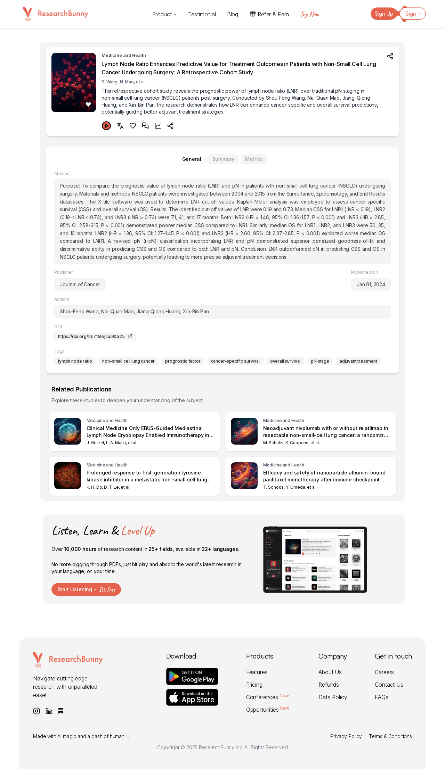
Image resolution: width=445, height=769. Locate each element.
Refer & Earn (269, 14)
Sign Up (384, 13)
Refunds (328, 684)
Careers (384, 672)
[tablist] (222, 159)
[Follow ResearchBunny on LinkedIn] (49, 711)
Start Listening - (86, 589)
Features (257, 672)
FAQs (381, 697)
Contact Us (389, 684)
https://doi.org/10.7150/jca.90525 (95, 336)
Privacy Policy (346, 736)
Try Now (309, 14)
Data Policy (332, 697)
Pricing (254, 684)
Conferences (268, 697)
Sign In (413, 13)
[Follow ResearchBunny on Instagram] (36, 711)
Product (164, 14)
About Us (330, 672)
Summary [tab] (223, 159)
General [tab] (191, 159)
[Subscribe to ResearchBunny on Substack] (61, 711)
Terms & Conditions (390, 736)
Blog (232, 14)
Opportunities (268, 709)
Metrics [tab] (254, 159)
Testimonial (202, 14)
